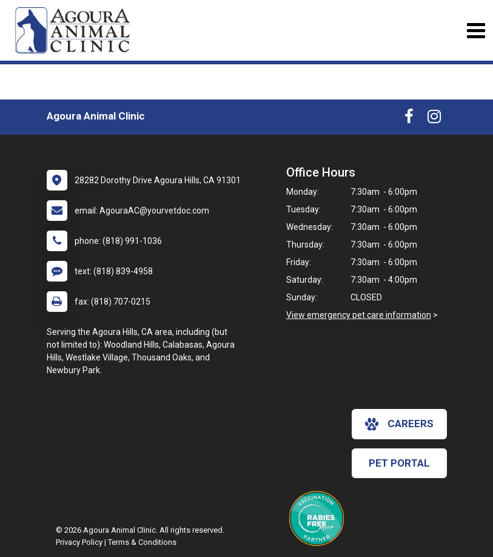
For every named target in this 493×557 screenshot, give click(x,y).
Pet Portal (399, 463)
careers (399, 424)
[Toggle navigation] (475, 30)
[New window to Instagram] (434, 119)
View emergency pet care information (358, 315)
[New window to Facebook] (409, 119)
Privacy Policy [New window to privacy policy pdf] (79, 542)
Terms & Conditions (142, 542)
